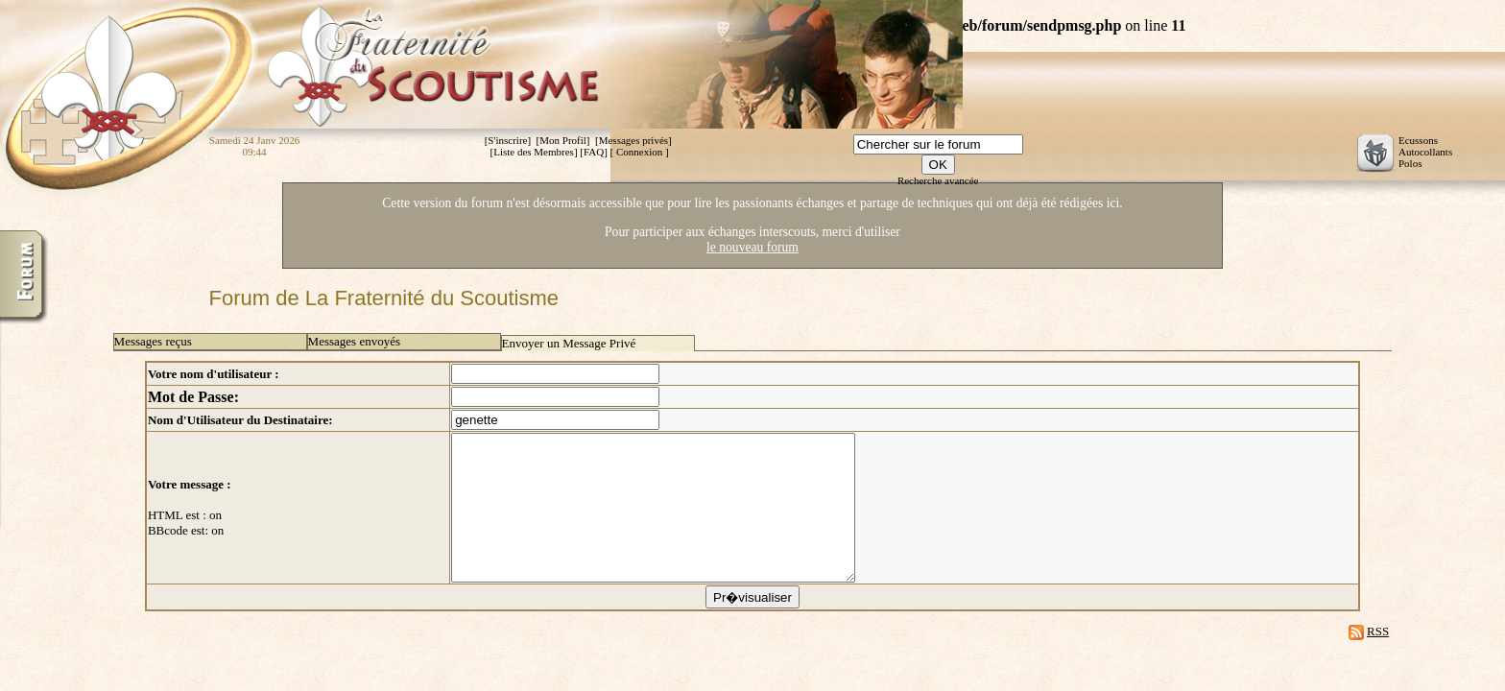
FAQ (594, 151)
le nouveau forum (752, 247)
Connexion (639, 151)
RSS (1378, 660)
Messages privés (633, 140)
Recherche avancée (938, 180)
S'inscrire (507, 140)
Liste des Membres (533, 151)
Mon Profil (562, 140)
